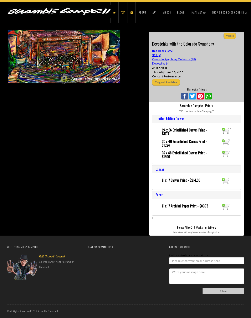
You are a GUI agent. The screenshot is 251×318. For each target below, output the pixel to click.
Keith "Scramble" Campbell (52, 256)
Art (155, 12)
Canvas (159, 169)
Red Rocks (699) (162, 50)
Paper (159, 194)
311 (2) (156, 55)
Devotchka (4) (160, 63)
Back (230, 35)
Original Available (166, 82)
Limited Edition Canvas (169, 118)
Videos (167, 12)
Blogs (180, 12)
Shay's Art (198, 12)
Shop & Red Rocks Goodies (229, 12)
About (142, 12)
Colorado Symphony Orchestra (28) (174, 59)
